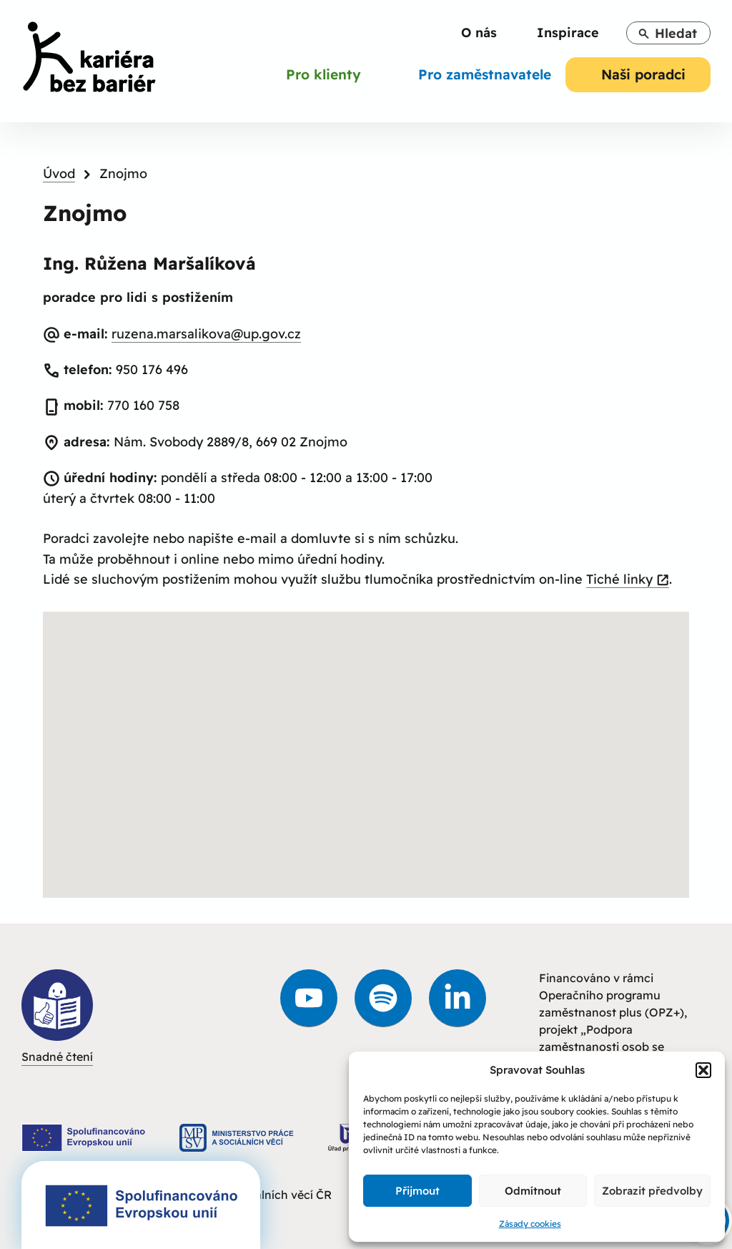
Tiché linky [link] (627, 579)
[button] (703, 1070)
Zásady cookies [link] (530, 1223)
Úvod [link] (59, 173)
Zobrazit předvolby (652, 1190)
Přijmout (417, 1190)
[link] (89, 59)
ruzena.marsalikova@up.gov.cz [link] (206, 333)
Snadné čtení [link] (57, 1016)
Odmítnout (533, 1190)
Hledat (667, 33)
